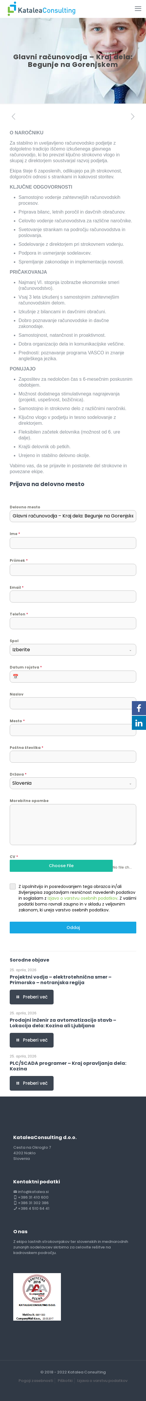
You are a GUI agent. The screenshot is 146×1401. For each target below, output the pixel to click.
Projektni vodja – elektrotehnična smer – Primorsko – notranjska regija (61, 980)
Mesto (17, 720)
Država (18, 774)
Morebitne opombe (29, 800)
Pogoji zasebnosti (36, 1380)
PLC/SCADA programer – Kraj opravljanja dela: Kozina (68, 1066)
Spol (14, 640)
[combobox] (73, 650)
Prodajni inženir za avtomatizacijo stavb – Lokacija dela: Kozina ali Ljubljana (63, 1023)
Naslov (17, 694)
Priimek (19, 560)
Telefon (19, 614)
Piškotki (65, 1380)
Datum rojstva (26, 667)
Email (17, 587)
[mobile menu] (138, 9)
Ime (15, 533)
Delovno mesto (25, 507)
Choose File (61, 866)
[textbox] (67, 649)
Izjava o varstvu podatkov (102, 1380)
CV (14, 856)
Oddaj (73, 927)
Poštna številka (26, 747)
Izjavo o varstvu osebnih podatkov (82, 898)
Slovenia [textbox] (21, 783)
